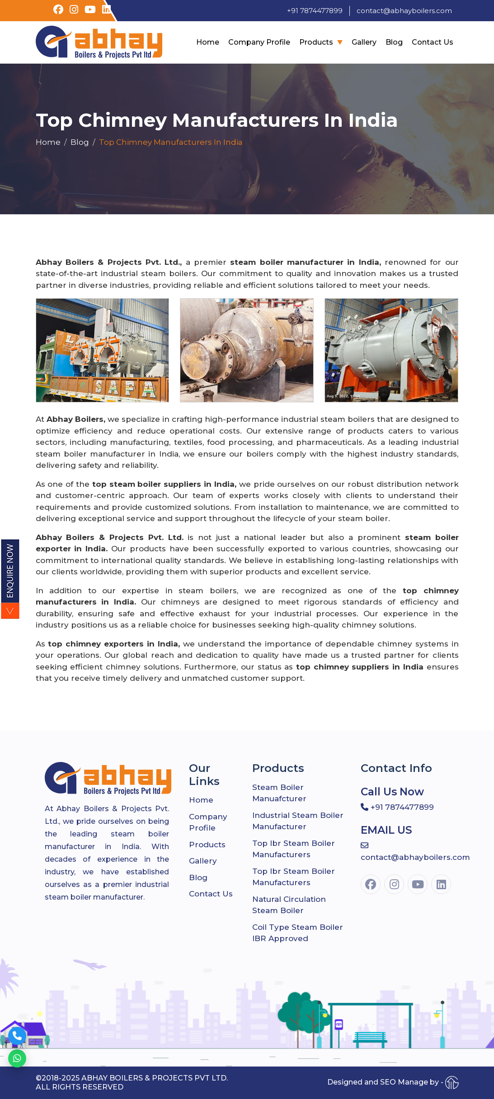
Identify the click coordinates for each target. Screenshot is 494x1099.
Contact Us (432, 42)
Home (207, 42)
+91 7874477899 (315, 10)
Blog (394, 42)
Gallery (364, 42)
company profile (259, 42)
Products (316, 42)
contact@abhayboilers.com (404, 10)
